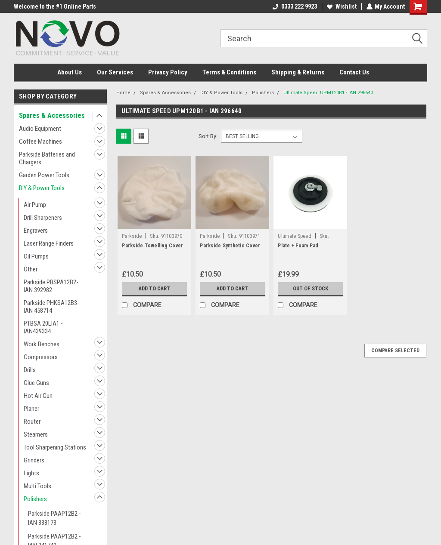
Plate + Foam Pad (298, 246)
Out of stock (310, 288)
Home (123, 92)
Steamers (36, 434)
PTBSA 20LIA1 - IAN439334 (43, 327)
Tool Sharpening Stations (55, 447)
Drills (30, 370)
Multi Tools (37, 486)
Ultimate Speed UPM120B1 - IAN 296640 (328, 92)
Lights (31, 473)
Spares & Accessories (52, 115)
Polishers (35, 499)
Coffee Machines (40, 141)
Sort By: (208, 136)
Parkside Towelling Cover (152, 246)
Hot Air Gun (38, 396)
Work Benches (41, 344)
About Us (69, 72)
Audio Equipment (40, 128)
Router (32, 421)
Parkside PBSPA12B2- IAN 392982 (51, 286)
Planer (31, 409)
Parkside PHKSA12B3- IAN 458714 (51, 306)
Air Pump (35, 205)
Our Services (115, 72)
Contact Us (354, 72)
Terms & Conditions (229, 72)
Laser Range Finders (49, 243)
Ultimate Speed (294, 236)
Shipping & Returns (297, 72)
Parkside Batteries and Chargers (47, 158)
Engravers (36, 230)
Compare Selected (395, 351)
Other (30, 269)
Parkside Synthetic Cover (230, 246)
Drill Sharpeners (43, 218)
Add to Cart (154, 288)
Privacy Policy (167, 72)
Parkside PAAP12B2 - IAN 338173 (54, 518)
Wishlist (341, 6)
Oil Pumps (36, 256)
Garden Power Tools (44, 175)
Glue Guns (36, 383)
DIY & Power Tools (42, 188)
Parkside (132, 236)
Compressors (41, 357)
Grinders (34, 460)
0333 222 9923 (294, 6)
